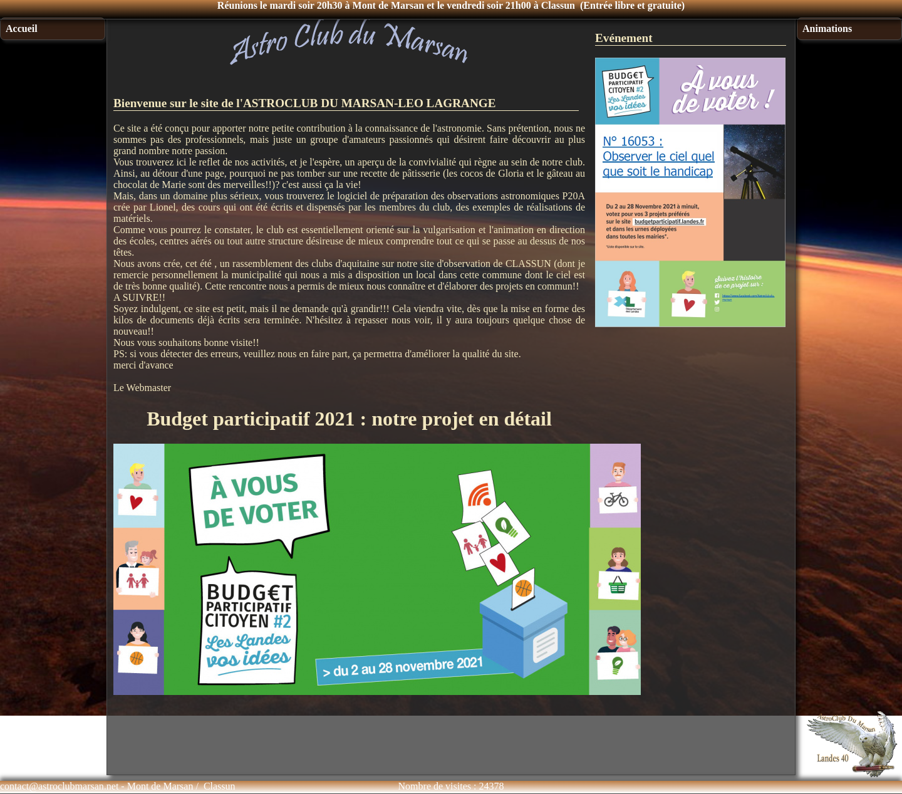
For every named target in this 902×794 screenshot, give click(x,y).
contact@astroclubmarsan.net (59, 786)
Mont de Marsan (160, 786)
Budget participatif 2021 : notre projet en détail (349, 418)
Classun (220, 786)
